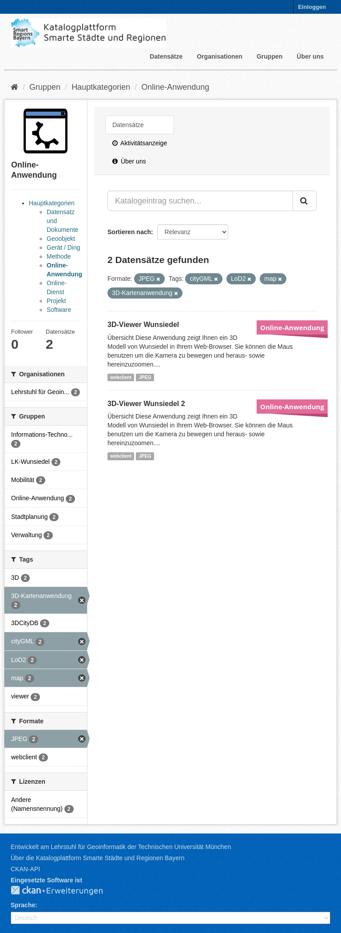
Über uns (310, 56)
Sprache (23, 905)
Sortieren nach (129, 231)
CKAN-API (25, 869)
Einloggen (312, 7)
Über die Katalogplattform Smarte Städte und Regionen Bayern (97, 857)
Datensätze (166, 56)
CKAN (64, 890)
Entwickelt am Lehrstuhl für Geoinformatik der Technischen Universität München (121, 846)
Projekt (56, 300)
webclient (120, 377)
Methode (59, 256)
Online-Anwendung (175, 87)
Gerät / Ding (63, 247)
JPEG (145, 377)
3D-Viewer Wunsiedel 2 (146, 403)
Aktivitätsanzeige (139, 143)
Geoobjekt (61, 238)
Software (59, 309)
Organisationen (219, 56)
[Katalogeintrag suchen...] (200, 201)
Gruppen (269, 56)
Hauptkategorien (100, 87)
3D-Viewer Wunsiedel (143, 324)
